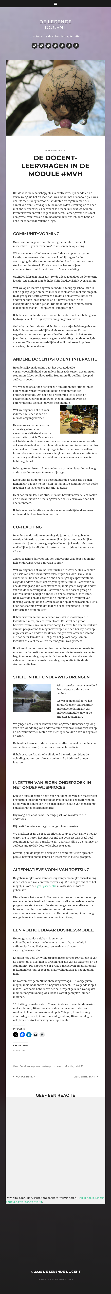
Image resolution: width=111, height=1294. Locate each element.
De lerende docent (55, 24)
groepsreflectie (46, 886)
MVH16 (79, 1066)
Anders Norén (63, 1279)
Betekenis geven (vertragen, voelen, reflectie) (46, 1066)
